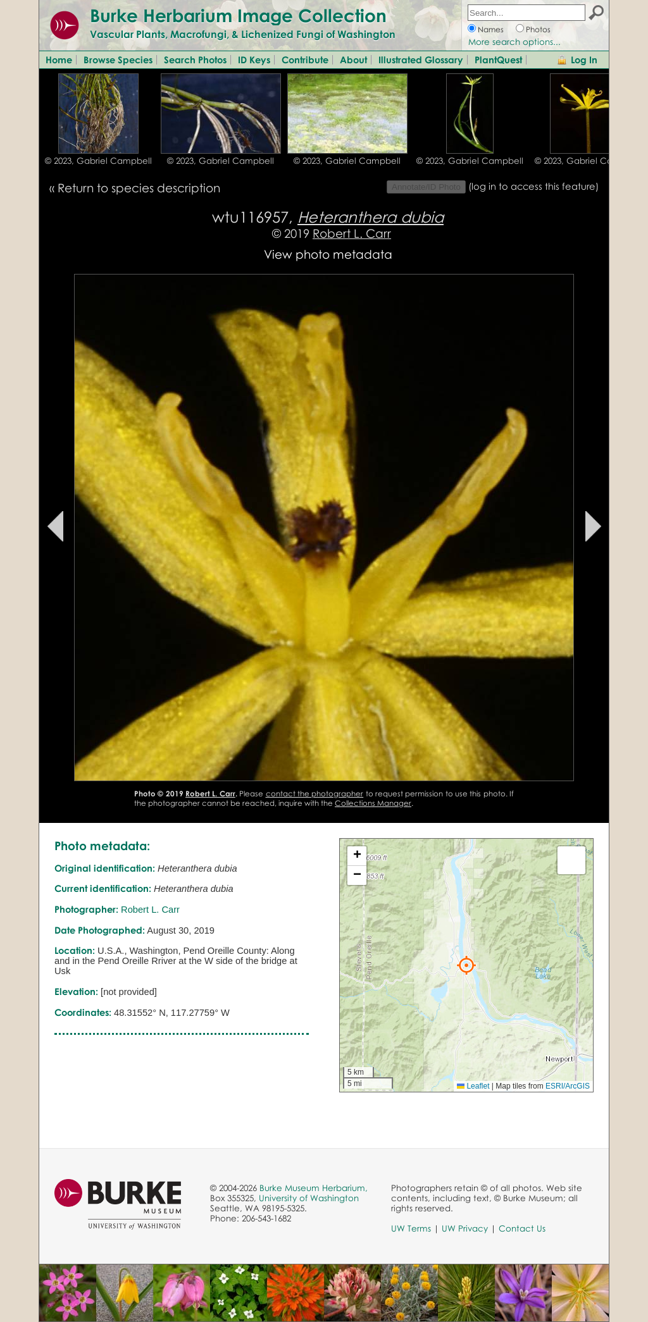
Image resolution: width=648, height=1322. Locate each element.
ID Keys (254, 59)
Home (59, 59)
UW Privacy (465, 1228)
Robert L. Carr (352, 233)
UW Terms (411, 1228)
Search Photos (195, 59)
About (353, 59)
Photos (538, 29)
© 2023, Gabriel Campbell (98, 161)
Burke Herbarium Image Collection (238, 15)
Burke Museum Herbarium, (313, 1188)
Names (491, 29)
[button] (466, 965)
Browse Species (118, 59)
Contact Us (522, 1228)
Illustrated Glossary (420, 59)
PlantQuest (498, 59)
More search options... (514, 42)
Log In (584, 59)
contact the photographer (315, 793)
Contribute (305, 59)
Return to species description (139, 187)
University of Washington (309, 1198)
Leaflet (473, 1086)
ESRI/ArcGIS (567, 1086)
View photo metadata (328, 254)
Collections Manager (373, 803)
